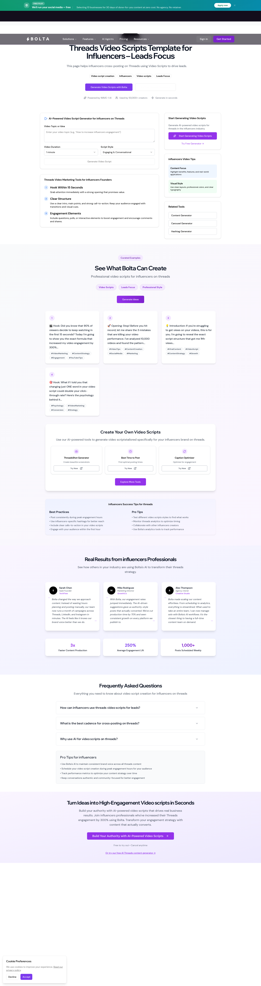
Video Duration (52, 147)
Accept (26, 976)
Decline (12, 976)
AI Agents (108, 16)
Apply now (222, 5)
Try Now (76, 469)
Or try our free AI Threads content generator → (130, 853)
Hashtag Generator (181, 231)
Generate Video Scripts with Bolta (109, 87)
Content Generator (181, 215)
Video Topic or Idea (54, 126)
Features (89, 16)
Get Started (224, 16)
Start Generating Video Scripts (192, 136)
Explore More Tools (130, 482)
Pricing (124, 16)
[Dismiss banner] (234, 5)
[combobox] (71, 152)
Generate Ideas (130, 299)
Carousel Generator (181, 223)
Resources (141, 16)
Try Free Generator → (192, 144)
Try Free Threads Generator (155, 87)
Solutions (70, 16)
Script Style (107, 147)
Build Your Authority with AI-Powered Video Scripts (130, 836)
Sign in (204, 16)
